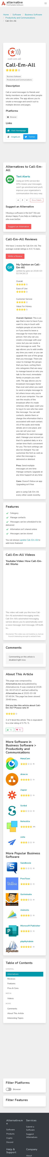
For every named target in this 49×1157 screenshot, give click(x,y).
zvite (22, 837)
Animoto (24, 910)
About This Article (15, 1013)
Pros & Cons (13, 988)
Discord (9, 1142)
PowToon (25, 878)
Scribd (23, 805)
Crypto (9, 1138)
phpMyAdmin (26, 941)
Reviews (11, 978)
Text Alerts (23, 176)
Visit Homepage (18, 130)
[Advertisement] (24, 32)
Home (6, 14)
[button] (45, 3)
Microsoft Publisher (30, 925)
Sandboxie (25, 863)
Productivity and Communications (20, 17)
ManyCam (25, 758)
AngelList (15, 136)
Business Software (33, 14)
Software (17, 14)
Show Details (37, 200)
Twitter (32, 136)
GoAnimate (26, 894)
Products (10, 1133)
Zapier (23, 790)
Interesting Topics (15, 1018)
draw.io (24, 774)
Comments (12, 1008)
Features (11, 983)
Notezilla (25, 821)
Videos (10, 998)
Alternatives (13, 974)
